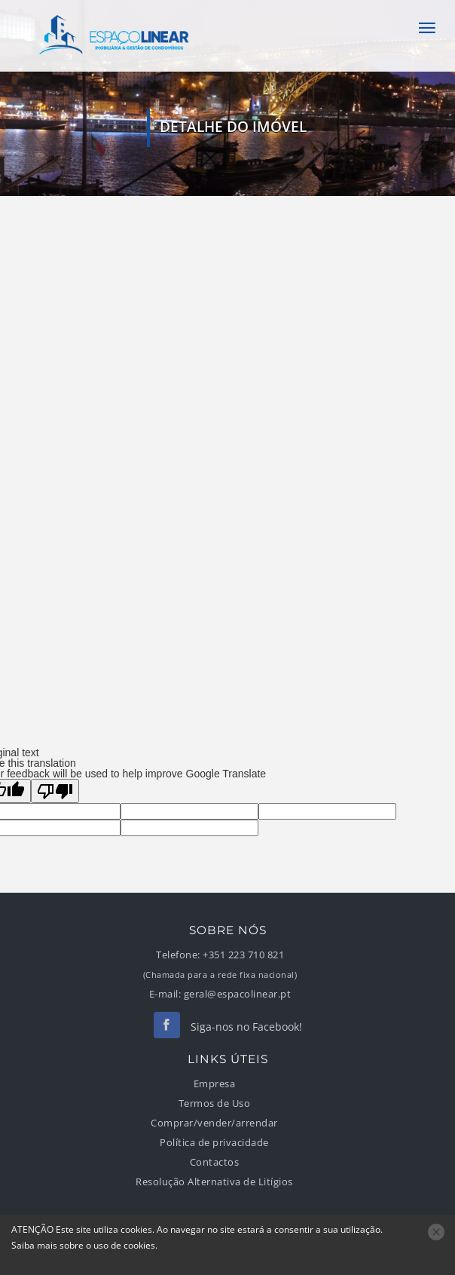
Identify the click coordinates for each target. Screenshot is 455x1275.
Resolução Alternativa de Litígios (214, 1181)
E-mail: (165, 994)
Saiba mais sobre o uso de (83, 1245)
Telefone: (178, 955)
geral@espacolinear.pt (238, 994)
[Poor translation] (55, 791)
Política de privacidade (214, 1142)
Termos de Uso (215, 1103)
